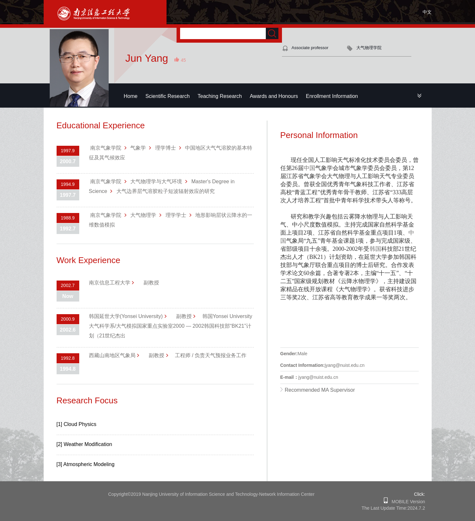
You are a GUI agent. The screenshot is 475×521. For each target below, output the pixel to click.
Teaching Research (220, 96)
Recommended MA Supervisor (320, 390)
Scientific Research (168, 96)
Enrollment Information (332, 96)
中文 (427, 12)
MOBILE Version (406, 501)
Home (131, 96)
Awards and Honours (274, 96)
